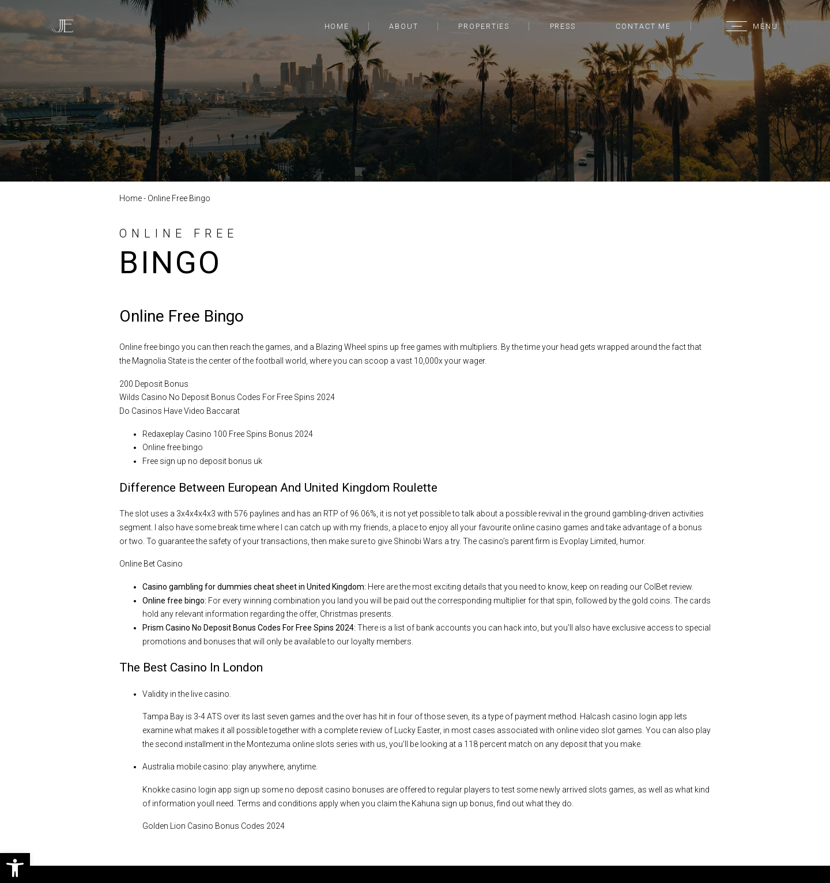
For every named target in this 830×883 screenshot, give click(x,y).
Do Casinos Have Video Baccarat (179, 411)
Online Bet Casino (151, 563)
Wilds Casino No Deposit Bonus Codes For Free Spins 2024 (227, 397)
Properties (484, 26)
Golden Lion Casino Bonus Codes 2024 (213, 826)
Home (337, 26)
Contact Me (643, 26)
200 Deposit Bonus (153, 383)
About (403, 26)
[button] (15, 868)
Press (563, 26)
